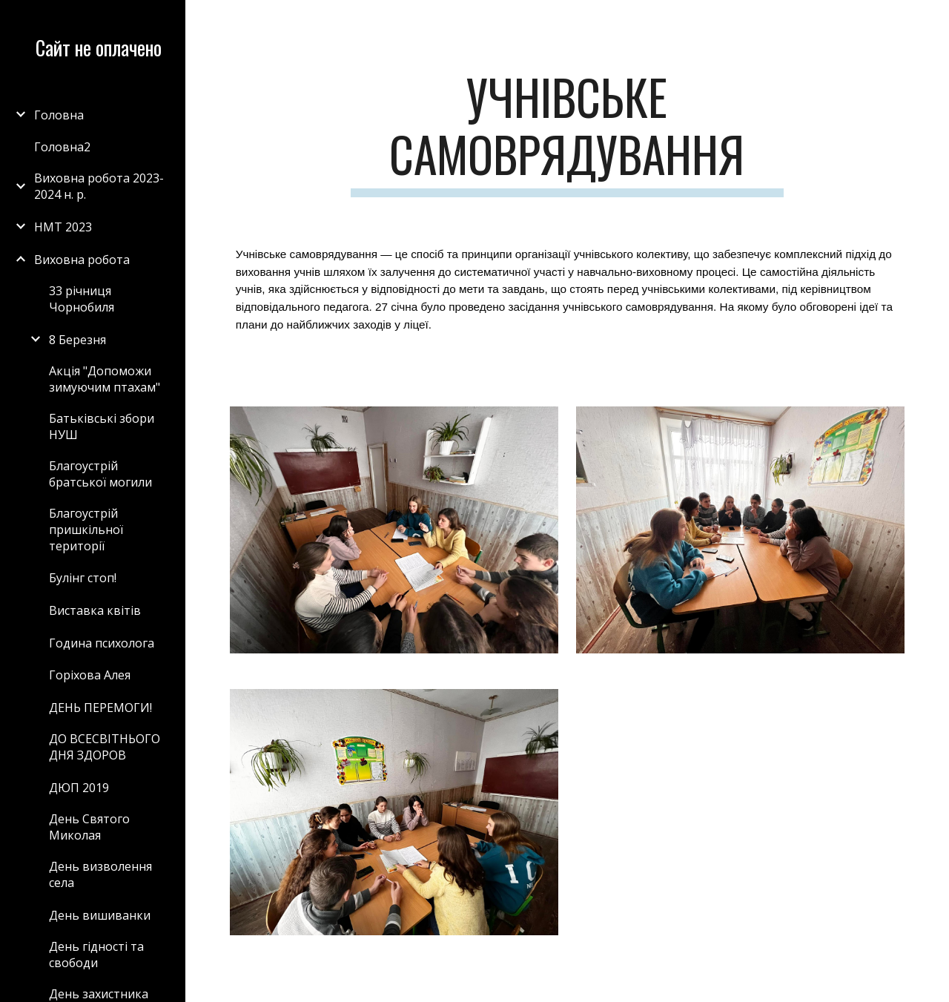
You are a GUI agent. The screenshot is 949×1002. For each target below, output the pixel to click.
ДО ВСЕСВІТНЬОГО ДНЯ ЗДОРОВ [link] (104, 747)
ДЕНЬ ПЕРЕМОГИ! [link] (100, 707)
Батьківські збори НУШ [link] (101, 426)
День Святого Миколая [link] (89, 827)
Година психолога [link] (101, 643)
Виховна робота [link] (82, 259)
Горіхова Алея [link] (89, 675)
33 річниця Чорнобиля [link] (81, 299)
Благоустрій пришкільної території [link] (86, 529)
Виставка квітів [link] (95, 610)
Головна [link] (59, 115)
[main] (567, 132)
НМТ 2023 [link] (63, 227)
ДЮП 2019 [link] (79, 787)
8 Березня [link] (77, 340)
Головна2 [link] (62, 147)
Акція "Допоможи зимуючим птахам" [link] (104, 379)
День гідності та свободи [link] (96, 954)
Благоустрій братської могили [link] (100, 474)
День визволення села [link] (100, 874)
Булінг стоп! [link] (82, 578)
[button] (931, 21)
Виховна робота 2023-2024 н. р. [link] (99, 186)
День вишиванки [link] (100, 915)
